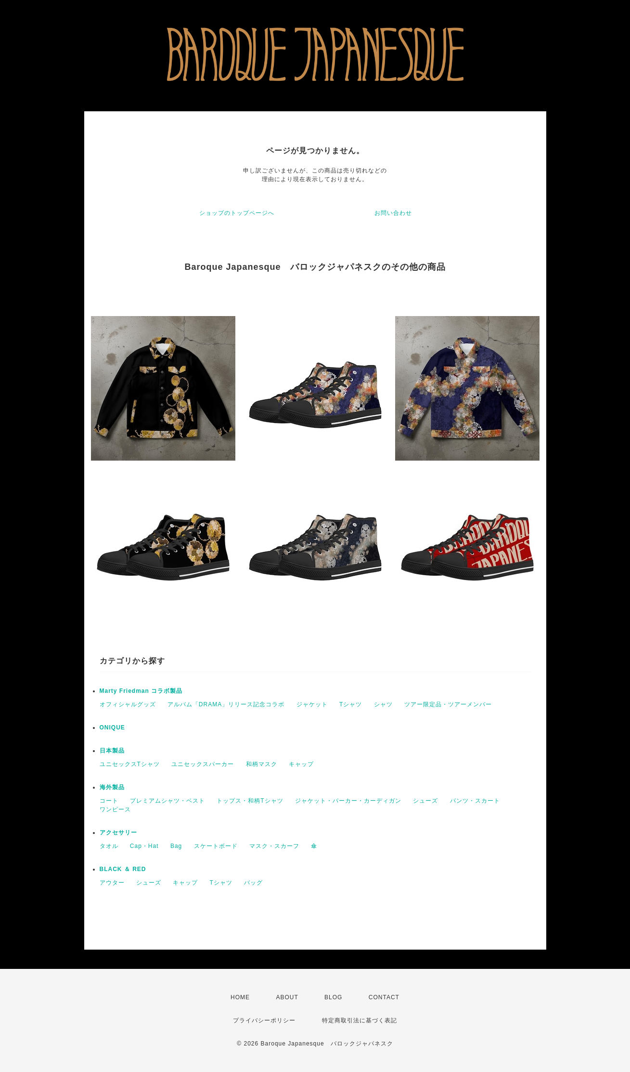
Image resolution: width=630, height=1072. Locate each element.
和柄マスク (261, 764)
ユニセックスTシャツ (130, 764)
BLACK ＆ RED (123, 869)
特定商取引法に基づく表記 (359, 1020)
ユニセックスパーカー (202, 764)
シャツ (383, 704)
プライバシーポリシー (264, 1020)
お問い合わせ (393, 213)
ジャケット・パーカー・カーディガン (348, 800)
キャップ (301, 764)
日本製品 (112, 750)
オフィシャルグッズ (128, 704)
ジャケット (312, 704)
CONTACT (384, 997)
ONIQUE (112, 727)
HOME (240, 997)
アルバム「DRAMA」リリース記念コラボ (225, 704)
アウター (112, 882)
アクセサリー (118, 832)
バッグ (253, 882)
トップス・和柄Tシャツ (250, 800)
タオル (109, 846)
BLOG (333, 997)
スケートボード (216, 846)
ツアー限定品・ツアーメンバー (448, 704)
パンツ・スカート (475, 800)
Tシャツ (350, 704)
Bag (176, 846)
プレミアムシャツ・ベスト (167, 800)
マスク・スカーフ (274, 846)
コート (109, 800)
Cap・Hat (144, 846)
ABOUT (287, 997)
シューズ (425, 800)
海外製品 (112, 787)
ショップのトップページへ (236, 213)
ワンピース (115, 809)
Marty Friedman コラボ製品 (141, 691)
